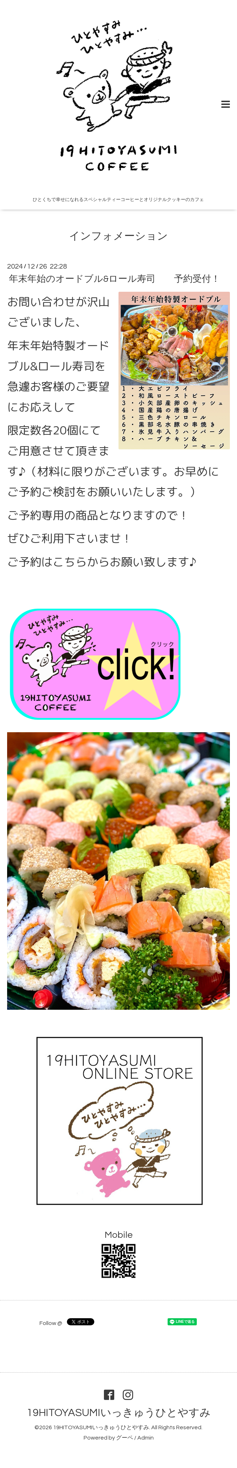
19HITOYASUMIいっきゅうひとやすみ (119, 1412)
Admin (145, 1438)
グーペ (124, 1438)
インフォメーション (118, 236)
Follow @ (51, 1323)
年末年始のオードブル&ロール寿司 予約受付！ (114, 279)
